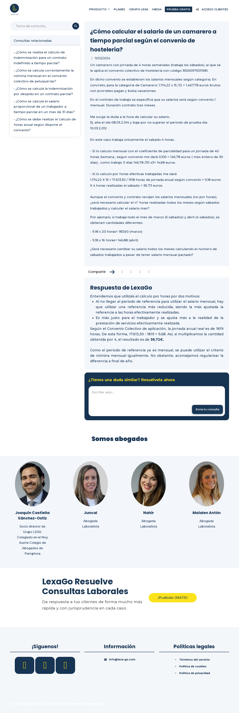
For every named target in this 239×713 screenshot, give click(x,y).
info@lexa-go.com (122, 659)
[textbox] (157, 401)
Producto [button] (98, 9)
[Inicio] (14, 9)
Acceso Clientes (211, 9)
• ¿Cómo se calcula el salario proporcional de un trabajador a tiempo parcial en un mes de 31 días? (44, 106)
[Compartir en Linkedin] (140, 272)
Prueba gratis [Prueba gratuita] (178, 9)
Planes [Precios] (119, 9)
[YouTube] (65, 665)
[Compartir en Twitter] (131, 272)
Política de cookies (192, 666)
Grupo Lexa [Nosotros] (138, 9)
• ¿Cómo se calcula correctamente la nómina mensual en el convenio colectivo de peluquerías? (44, 76)
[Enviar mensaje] (207, 409)
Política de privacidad (194, 673)
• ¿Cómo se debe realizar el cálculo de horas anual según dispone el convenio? (45, 124)
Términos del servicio (194, 660)
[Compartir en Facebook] (122, 272)
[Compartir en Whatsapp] (149, 272)
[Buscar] (45, 26)
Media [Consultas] (157, 9)
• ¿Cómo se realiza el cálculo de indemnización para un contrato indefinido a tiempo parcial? (40, 57)
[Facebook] (25, 665)
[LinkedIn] (45, 665)
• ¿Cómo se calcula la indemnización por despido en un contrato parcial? (43, 91)
